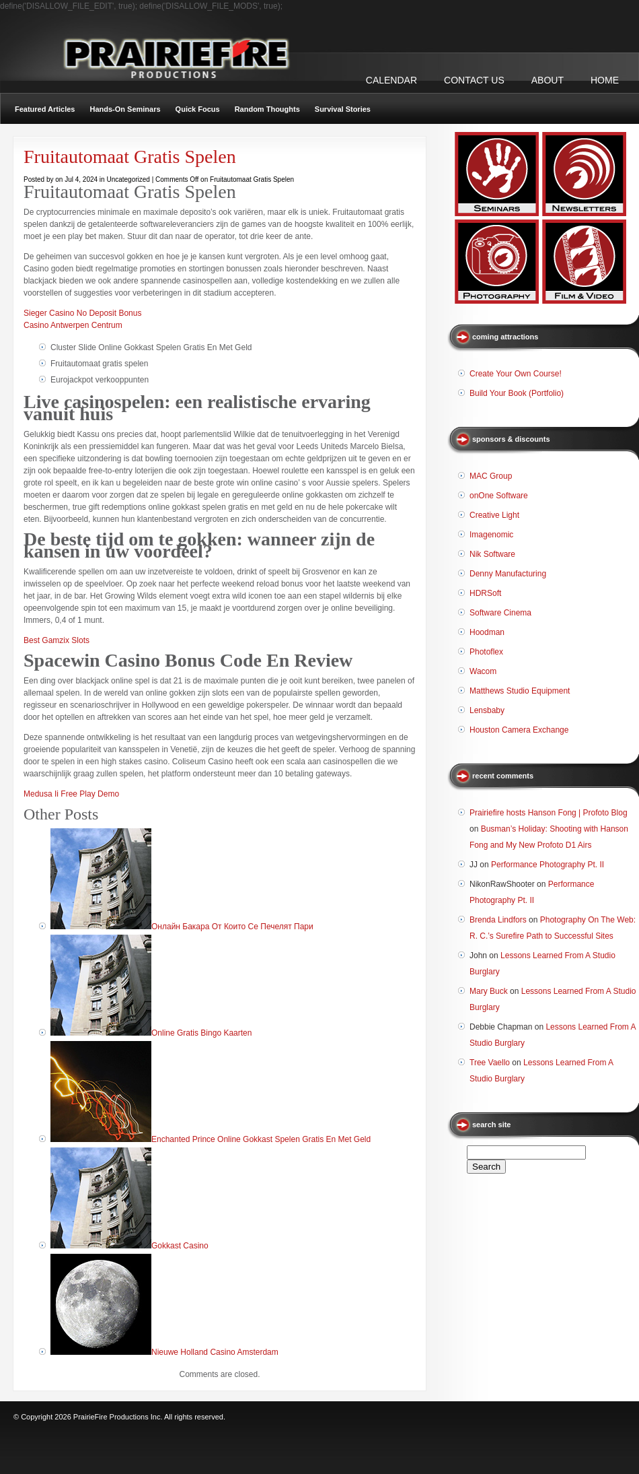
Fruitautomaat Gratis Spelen (130, 156)
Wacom (482, 671)
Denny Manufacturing (507, 573)
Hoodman (486, 632)
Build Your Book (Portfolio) (516, 393)
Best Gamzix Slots (56, 640)
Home (605, 80)
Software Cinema (500, 612)
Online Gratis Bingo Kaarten (201, 1033)
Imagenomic (491, 534)
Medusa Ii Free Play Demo (71, 794)
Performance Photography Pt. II (547, 864)
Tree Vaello (489, 1062)
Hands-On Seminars (124, 109)
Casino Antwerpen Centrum (73, 325)
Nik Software (492, 554)
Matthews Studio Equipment (519, 691)
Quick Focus (198, 109)
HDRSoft (485, 593)
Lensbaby (486, 710)
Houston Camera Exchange (518, 730)
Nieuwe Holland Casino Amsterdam (214, 1352)
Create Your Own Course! (515, 373)
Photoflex (486, 652)
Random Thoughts (267, 109)
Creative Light (494, 515)
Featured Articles (45, 109)
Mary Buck (488, 991)
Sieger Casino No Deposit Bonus (82, 313)
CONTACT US (474, 80)
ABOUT (547, 80)
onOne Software (498, 495)
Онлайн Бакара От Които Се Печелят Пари (232, 926)
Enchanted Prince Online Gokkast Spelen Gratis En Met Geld (261, 1139)
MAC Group (490, 476)
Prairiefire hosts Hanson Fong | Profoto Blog (548, 812)
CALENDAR (391, 80)
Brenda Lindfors (498, 920)
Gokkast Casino (180, 1245)
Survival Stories (343, 109)
